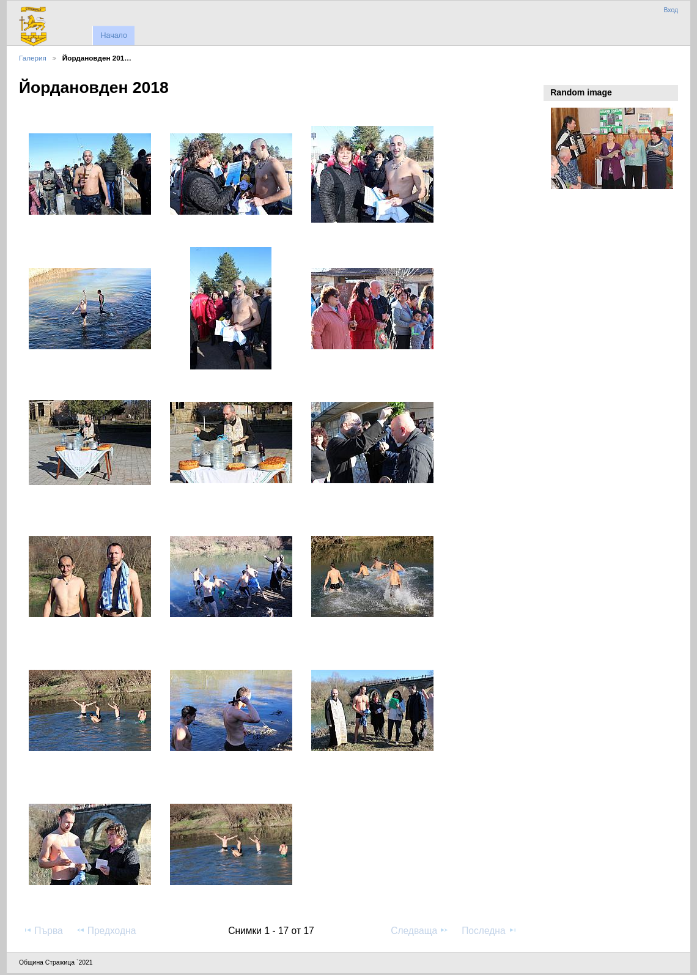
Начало (113, 35)
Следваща (420, 930)
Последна (489, 930)
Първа (43, 930)
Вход (670, 10)
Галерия (32, 58)
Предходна (106, 930)
